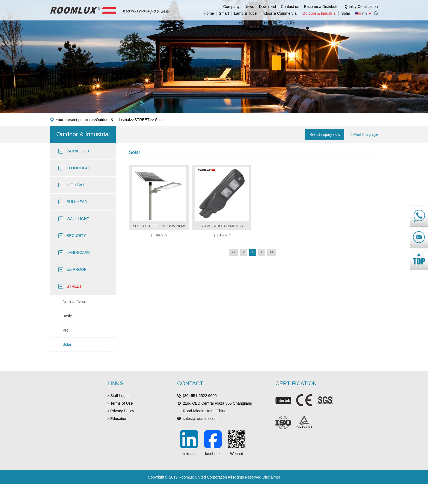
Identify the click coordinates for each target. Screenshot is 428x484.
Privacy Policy (122, 411)
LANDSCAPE (78, 252)
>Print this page (364, 134)
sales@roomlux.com (200, 418)
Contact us (290, 6)
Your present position (73, 120)
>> (272, 252)
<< (233, 252)
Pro (66, 330)
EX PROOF (76, 269)
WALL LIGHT (78, 219)
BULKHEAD (77, 202)
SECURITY (76, 235)
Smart (224, 13)
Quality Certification (361, 6)
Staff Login (119, 395)
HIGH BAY (76, 185)
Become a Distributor (322, 6)
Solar (345, 13)
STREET (141, 120)
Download (267, 6)
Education (118, 418)
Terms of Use (121, 403)
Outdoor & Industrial (319, 13)
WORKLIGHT (78, 151)
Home (209, 13)
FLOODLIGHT (79, 168)
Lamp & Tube (245, 13)
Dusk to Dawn (74, 302)
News (249, 6)
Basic (67, 316)
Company (231, 6)
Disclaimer (271, 477)
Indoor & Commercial (279, 13)
